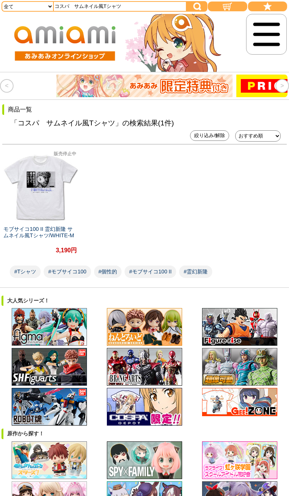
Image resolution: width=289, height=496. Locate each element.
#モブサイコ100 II (150, 266)
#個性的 (108, 266)
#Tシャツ (25, 266)
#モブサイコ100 (67, 266)
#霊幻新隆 (196, 266)
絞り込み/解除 (209, 135)
